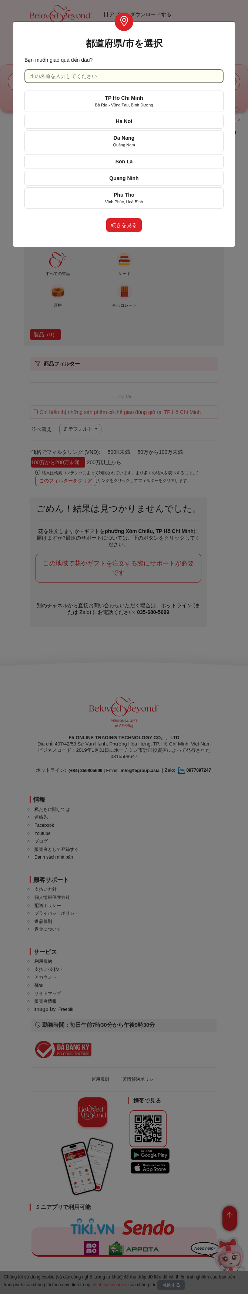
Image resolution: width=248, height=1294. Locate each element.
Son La (124, 161)
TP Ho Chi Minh (124, 101)
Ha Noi (124, 121)
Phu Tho (124, 198)
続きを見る (124, 225)
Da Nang (124, 141)
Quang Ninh (123, 178)
